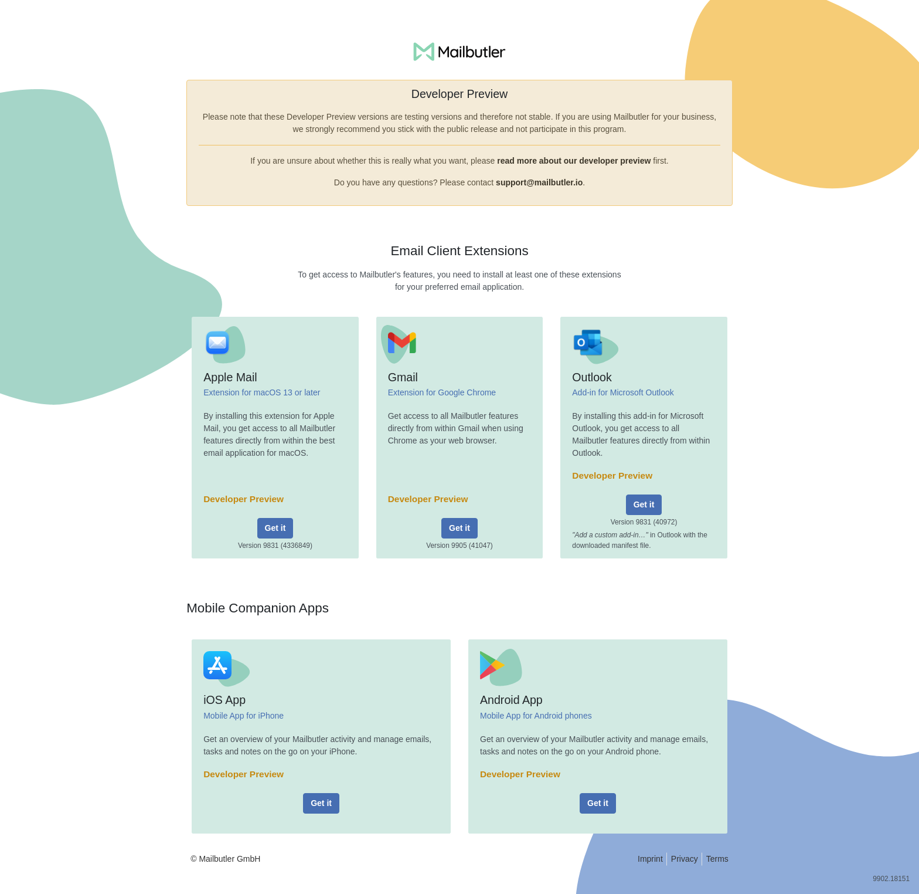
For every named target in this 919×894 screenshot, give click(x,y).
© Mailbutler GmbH (225, 858)
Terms (717, 858)
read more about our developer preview (574, 160)
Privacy (684, 858)
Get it (275, 528)
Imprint (650, 858)
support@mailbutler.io (539, 182)
